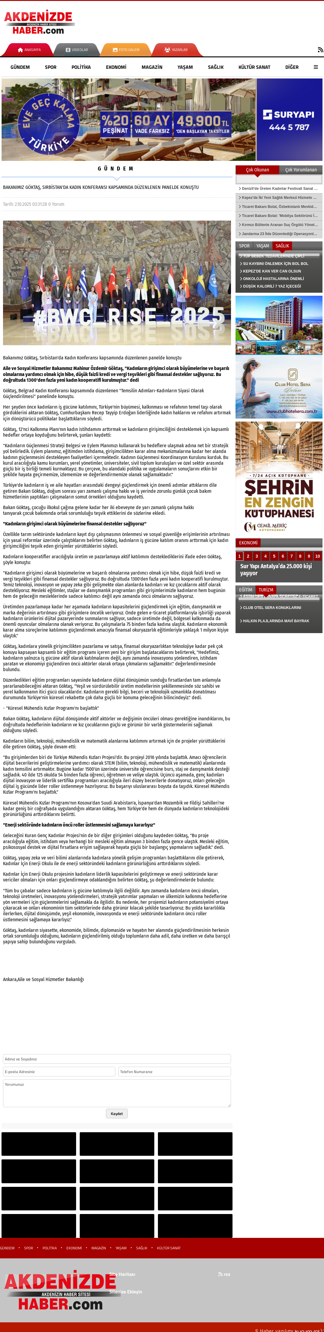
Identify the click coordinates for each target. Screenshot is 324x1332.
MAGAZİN (152, 67)
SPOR (50, 67)
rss (224, 1274)
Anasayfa (29, 50)
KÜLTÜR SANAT (254, 67)
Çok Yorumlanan (301, 170)
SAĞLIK (215, 67)
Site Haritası (122, 1274)
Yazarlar (176, 50)
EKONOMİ (116, 67)
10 (317, 556)
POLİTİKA (81, 67)
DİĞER (292, 67)
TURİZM (266, 590)
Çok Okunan (257, 170)
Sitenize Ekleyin (125, 1291)
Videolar (77, 50)
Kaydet (117, 1114)
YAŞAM (185, 67)
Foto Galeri (126, 50)
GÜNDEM (20, 67)
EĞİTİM (245, 590)
